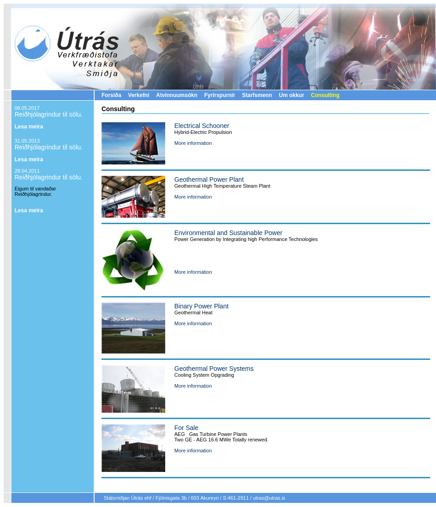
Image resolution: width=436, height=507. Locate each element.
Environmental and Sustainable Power (228, 232)
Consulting (325, 95)
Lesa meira (29, 126)
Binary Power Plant (201, 306)
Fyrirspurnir (219, 95)
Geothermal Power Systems (213, 368)
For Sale (186, 427)
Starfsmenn (257, 95)
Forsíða (111, 95)
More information (193, 143)
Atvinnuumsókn (177, 95)
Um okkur (291, 95)
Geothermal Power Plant (209, 179)
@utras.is (274, 498)
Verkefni (138, 95)
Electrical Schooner (201, 125)
